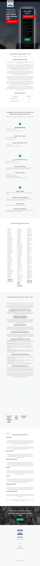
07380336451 (12, 21)
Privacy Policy (18, 539)
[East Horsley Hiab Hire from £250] (20, 532)
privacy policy (29, 45)
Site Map (22, 539)
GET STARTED (20, 519)
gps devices (8, 433)
